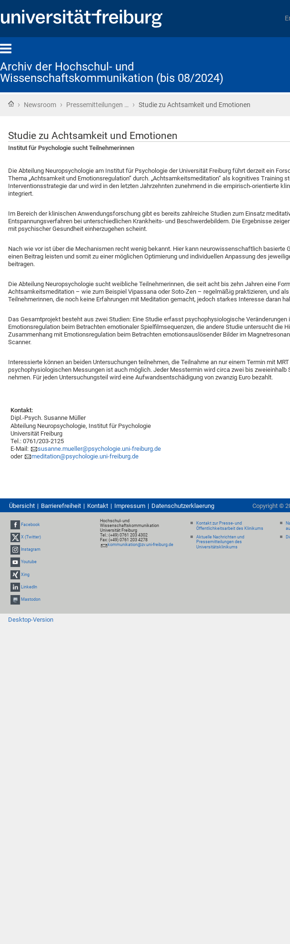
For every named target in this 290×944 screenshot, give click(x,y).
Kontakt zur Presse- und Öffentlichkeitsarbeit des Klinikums (229, 526)
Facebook (30, 524)
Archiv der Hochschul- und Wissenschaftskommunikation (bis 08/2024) (111, 72)
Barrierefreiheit (61, 505)
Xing (25, 574)
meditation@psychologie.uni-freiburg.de (85, 456)
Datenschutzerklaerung (182, 505)
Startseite (11, 103)
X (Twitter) (31, 537)
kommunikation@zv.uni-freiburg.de (140, 544)
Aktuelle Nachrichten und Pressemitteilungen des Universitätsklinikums (220, 542)
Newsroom (40, 105)
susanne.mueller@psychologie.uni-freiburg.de (99, 448)
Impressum (129, 505)
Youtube (29, 562)
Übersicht (22, 505)
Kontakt (97, 505)
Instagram (30, 549)
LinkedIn (29, 587)
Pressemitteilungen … (97, 105)
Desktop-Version (30, 619)
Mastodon (30, 599)
